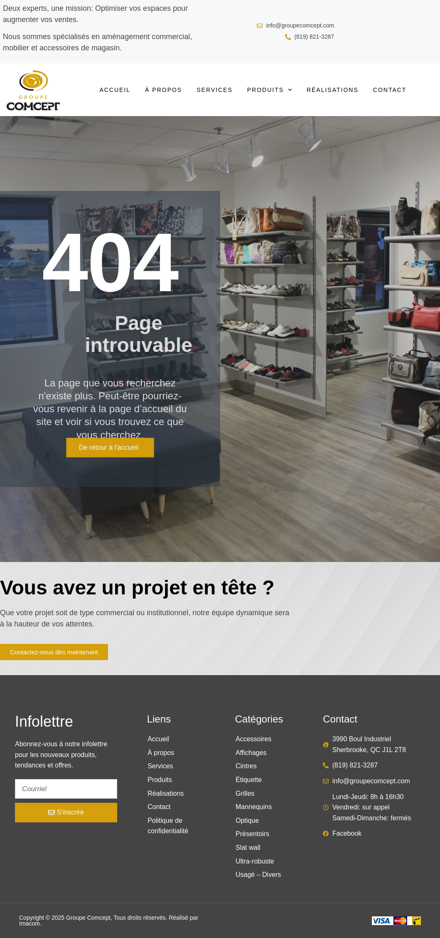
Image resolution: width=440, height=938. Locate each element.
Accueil (114, 90)
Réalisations (333, 90)
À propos (163, 90)
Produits (269, 90)
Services (215, 90)
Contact (390, 90)
